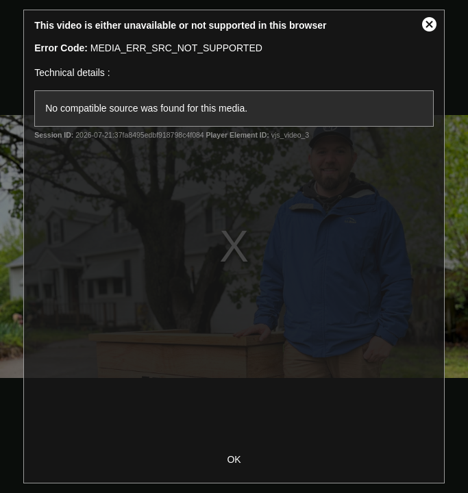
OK (234, 459)
